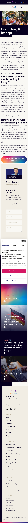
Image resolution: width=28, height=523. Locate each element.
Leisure (8, 487)
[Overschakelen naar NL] (22, 2)
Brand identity (10, 444)
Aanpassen (14, 275)
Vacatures (9, 2)
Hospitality (9, 481)
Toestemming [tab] (5, 245)
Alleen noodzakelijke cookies (14, 280)
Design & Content (11, 466)
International (10, 472)
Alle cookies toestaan (14, 270)
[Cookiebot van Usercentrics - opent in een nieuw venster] (20, 241)
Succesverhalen (10, 430)
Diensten (8, 420)
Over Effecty (9, 433)
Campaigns (9, 450)
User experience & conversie (14, 447)
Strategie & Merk (11, 463)
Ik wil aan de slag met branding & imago (14, 159)
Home (7, 417)
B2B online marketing (12, 490)
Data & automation (12, 460)
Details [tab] (14, 245)
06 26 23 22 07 (12, 178)
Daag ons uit (10, 436)
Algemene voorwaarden (16, 517)
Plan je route (10, 505)
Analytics (8, 457)
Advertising (9, 469)
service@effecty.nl (10, 510)
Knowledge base (10, 426)
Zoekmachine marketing (13, 454)
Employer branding (11, 484)
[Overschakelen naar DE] (23, 2)
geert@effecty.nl (12, 176)
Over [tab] (23, 245)
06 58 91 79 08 (10, 508)
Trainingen (9, 423)
